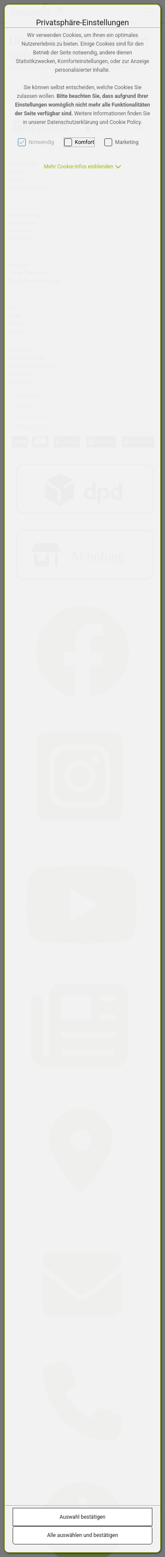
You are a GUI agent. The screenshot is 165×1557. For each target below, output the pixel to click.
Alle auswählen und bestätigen (82, 1535)
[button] (82, 166)
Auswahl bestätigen (83, 1517)
